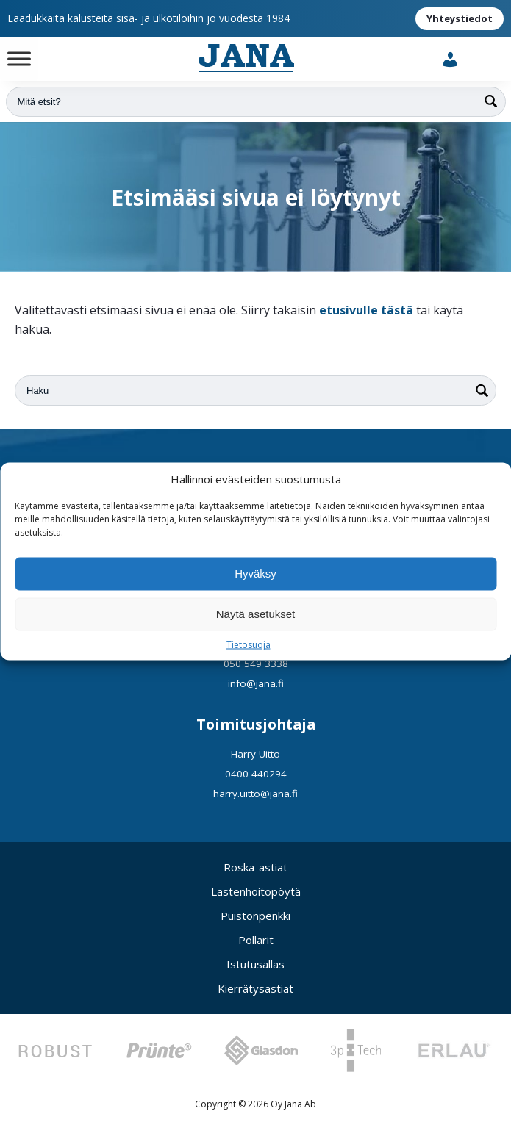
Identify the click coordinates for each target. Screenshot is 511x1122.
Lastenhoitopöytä (256, 891)
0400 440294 (256, 773)
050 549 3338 (256, 663)
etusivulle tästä (366, 310)
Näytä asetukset (256, 614)
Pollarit (256, 939)
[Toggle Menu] (19, 58)
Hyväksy (255, 573)
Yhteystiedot (459, 18)
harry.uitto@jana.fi (255, 793)
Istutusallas (255, 964)
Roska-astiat (255, 867)
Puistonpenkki (255, 915)
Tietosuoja (248, 644)
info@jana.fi (256, 683)
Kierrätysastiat (255, 988)
